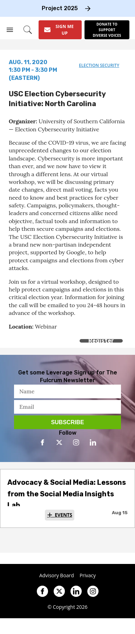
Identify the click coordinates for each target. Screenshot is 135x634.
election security (99, 65)
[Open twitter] (59, 442)
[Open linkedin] (93, 442)
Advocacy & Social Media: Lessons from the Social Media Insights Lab (66, 493)
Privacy (88, 575)
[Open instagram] (76, 442)
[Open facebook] (42, 442)
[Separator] (44, 334)
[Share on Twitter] (29, 334)
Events (63, 515)
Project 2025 (60, 8)
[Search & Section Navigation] (10, 30)
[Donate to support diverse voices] (107, 29)
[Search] (27, 29)
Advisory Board (56, 575)
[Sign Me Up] (60, 29)
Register (101, 340)
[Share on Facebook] (13, 334)
